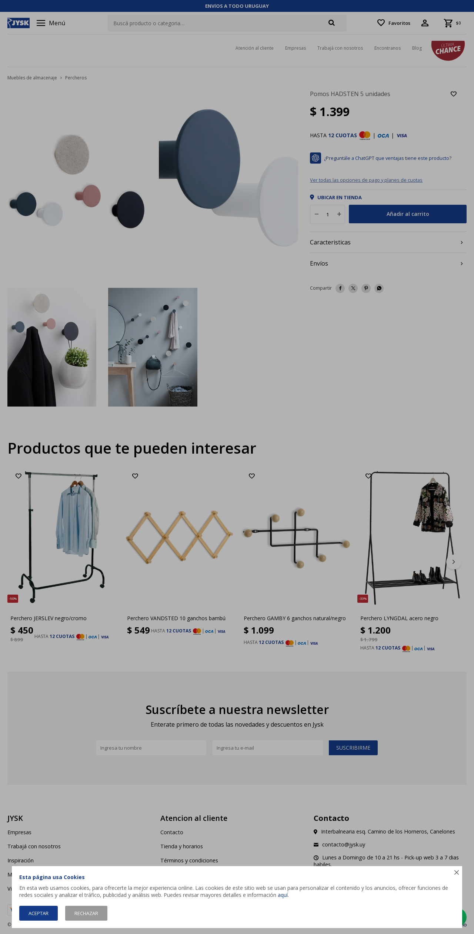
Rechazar (86, 913)
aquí (283, 894)
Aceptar (39, 913)
